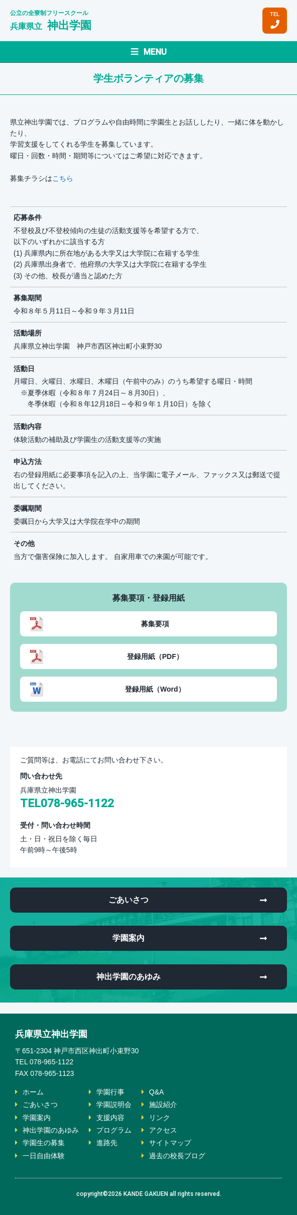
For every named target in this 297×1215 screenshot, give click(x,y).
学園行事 (110, 1092)
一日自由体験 (44, 1156)
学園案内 (37, 1118)
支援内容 (110, 1118)
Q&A (156, 1092)
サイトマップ (170, 1143)
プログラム (113, 1130)
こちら (62, 178)
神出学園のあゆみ (51, 1130)
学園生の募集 (44, 1143)
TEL (274, 20)
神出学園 (50, 25)
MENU (149, 52)
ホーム (33, 1092)
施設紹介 (163, 1104)
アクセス (163, 1130)
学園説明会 (113, 1104)
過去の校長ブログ (177, 1156)
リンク (159, 1118)
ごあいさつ (40, 1104)
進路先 (106, 1143)
